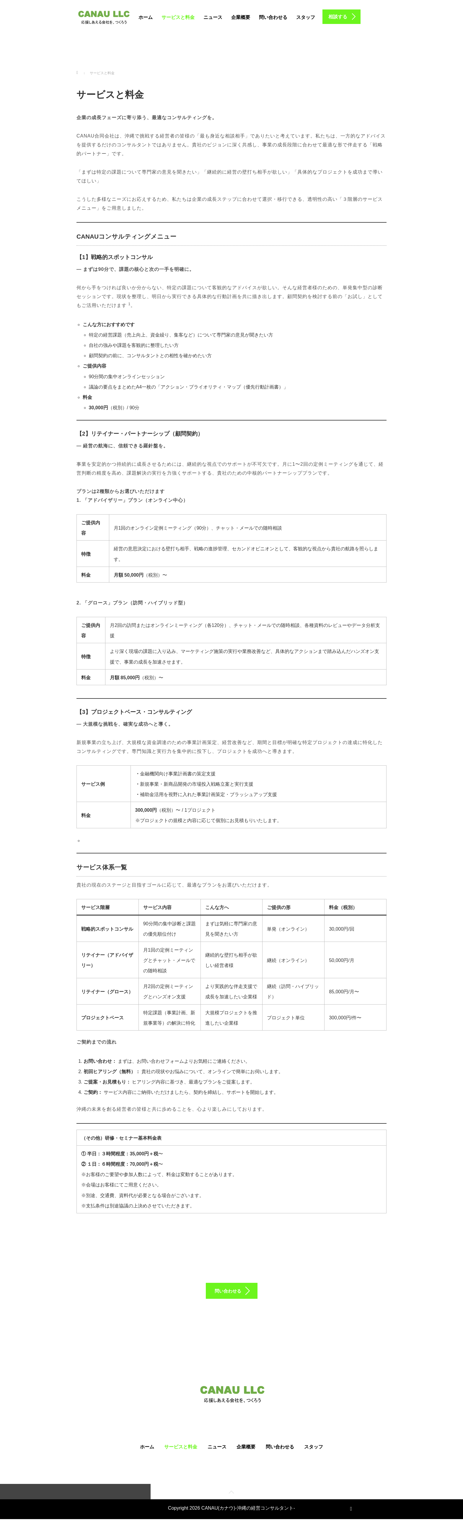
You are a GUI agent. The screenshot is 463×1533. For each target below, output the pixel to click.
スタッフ (305, 17)
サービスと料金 (178, 17)
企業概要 (240, 17)
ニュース (212, 17)
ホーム (145, 17)
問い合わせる (273, 17)
